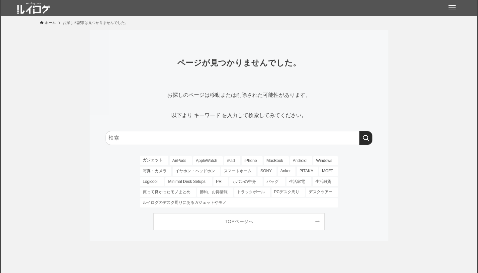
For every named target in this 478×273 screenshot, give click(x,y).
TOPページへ (239, 221)
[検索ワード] (239, 138)
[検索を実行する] (365, 138)
